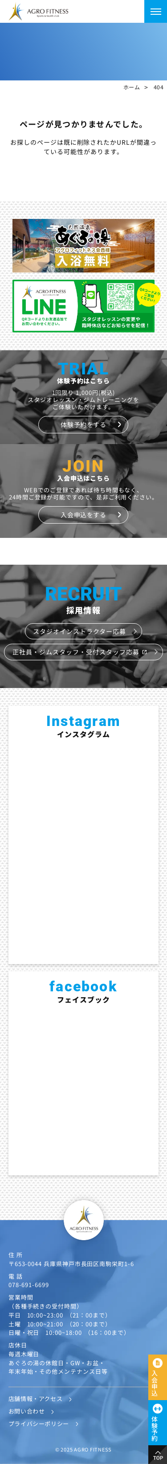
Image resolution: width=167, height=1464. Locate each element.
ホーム (131, 87)
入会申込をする (83, 514)
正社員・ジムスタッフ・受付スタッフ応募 (79, 651)
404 (159, 87)
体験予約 (154, 1429)
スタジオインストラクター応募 (79, 631)
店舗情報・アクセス (35, 1398)
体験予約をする (83, 424)
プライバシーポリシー (38, 1423)
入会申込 (154, 1383)
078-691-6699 (28, 1284)
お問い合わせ (26, 1411)
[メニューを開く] (155, 11)
